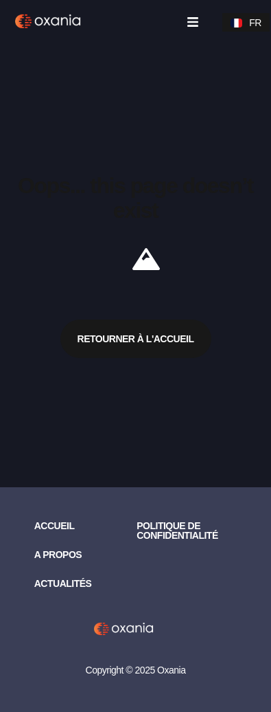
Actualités (63, 583)
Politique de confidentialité (177, 530)
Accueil (54, 526)
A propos (58, 554)
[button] (192, 22)
